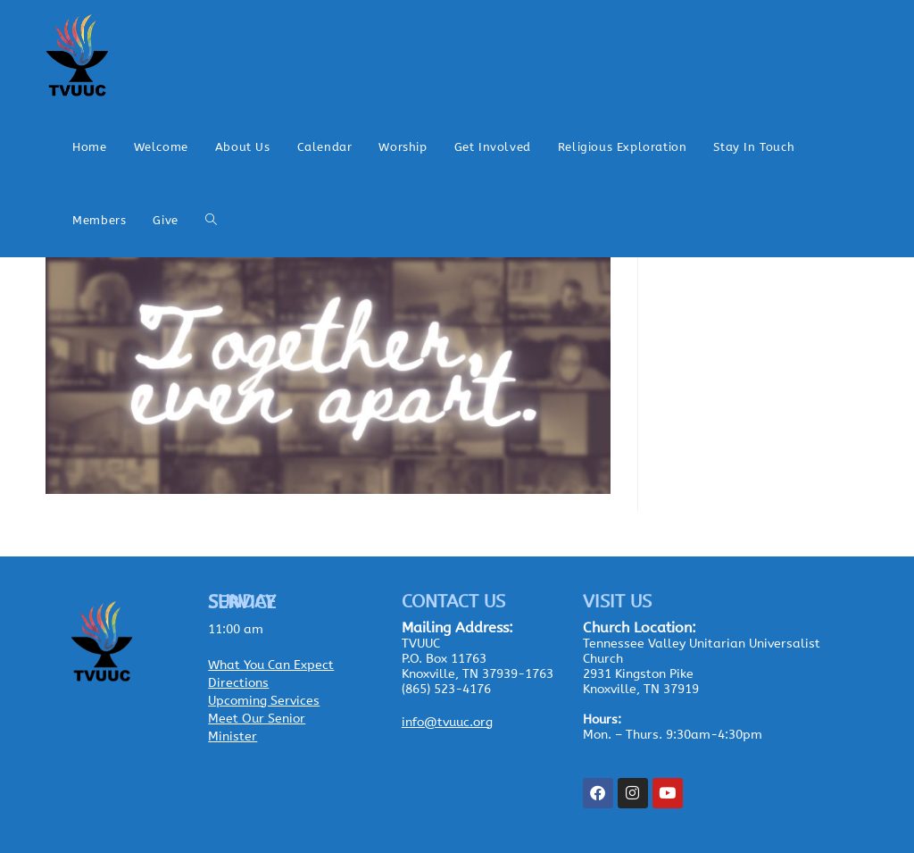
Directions (238, 682)
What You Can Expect (271, 665)
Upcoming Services (264, 700)
